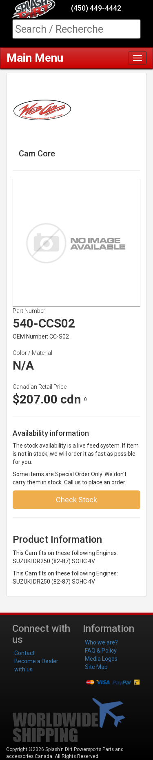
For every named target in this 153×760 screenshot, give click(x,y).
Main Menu (35, 58)
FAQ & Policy (101, 650)
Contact (24, 653)
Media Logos (101, 658)
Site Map (96, 667)
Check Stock (76, 499)
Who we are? (101, 642)
